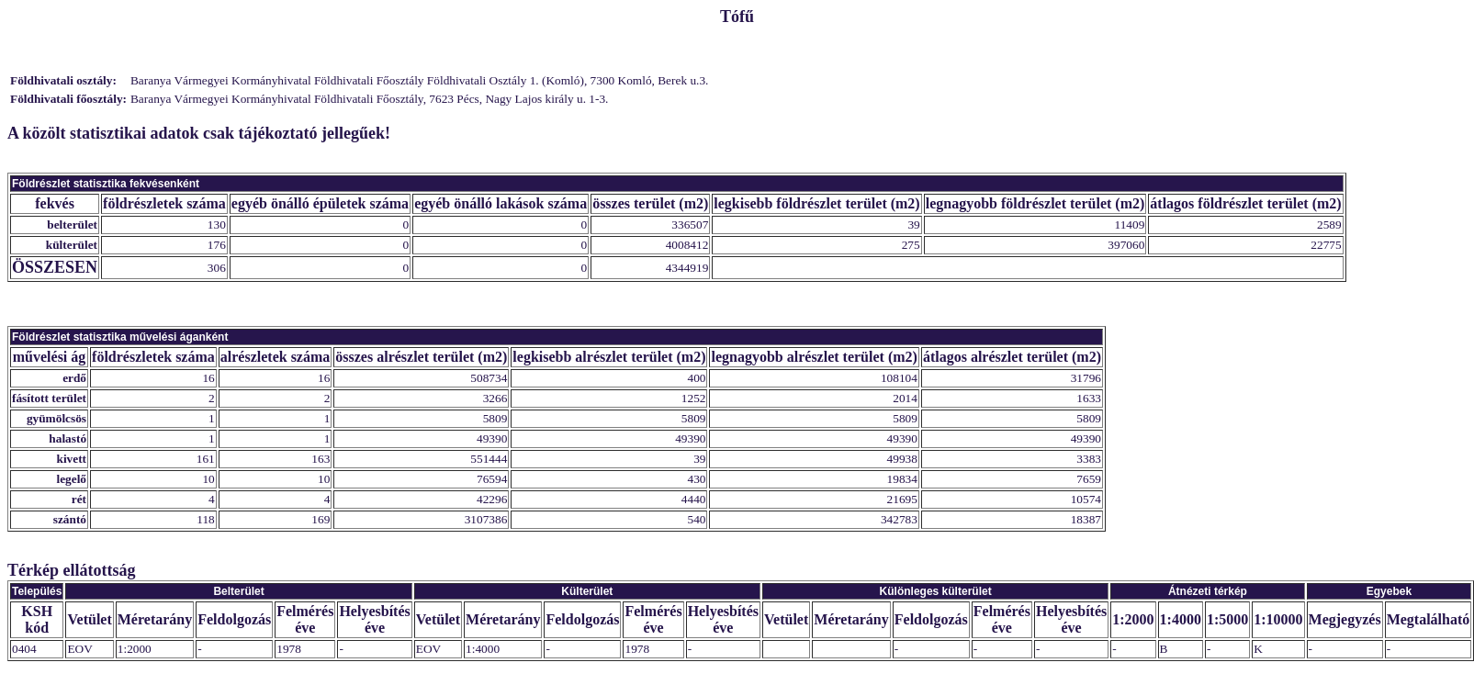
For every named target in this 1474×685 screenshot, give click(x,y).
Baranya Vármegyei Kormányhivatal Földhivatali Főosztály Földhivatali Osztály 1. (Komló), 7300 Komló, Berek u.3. (419, 80)
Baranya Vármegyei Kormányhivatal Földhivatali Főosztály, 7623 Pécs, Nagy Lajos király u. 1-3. (369, 99)
